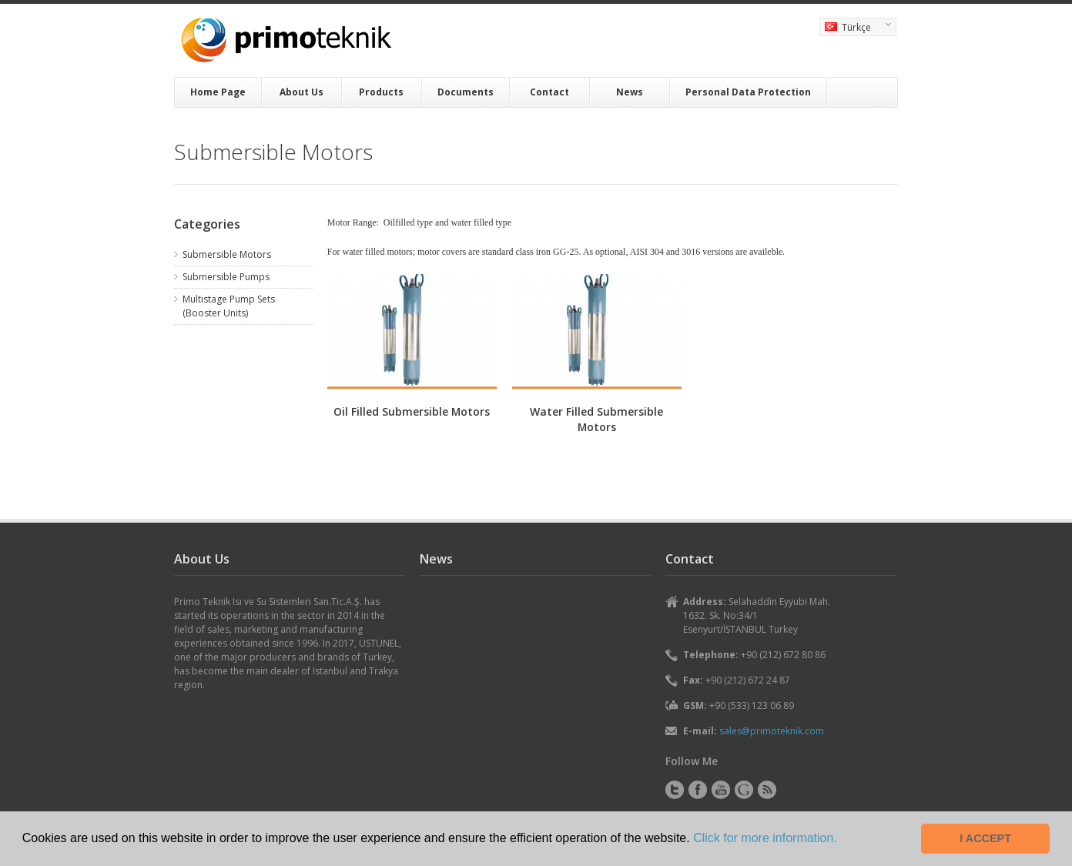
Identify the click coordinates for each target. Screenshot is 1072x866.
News (629, 92)
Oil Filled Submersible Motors (411, 411)
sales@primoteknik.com (771, 730)
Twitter (674, 790)
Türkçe (855, 28)
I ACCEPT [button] (985, 838)
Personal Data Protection (748, 92)
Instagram (744, 790)
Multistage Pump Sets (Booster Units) (229, 306)
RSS (767, 790)
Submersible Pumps (226, 276)
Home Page (218, 92)
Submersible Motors (227, 254)
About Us (301, 92)
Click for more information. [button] (765, 837)
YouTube (721, 790)
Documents (465, 92)
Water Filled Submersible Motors (596, 419)
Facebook (697, 790)
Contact (549, 92)
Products (381, 92)
